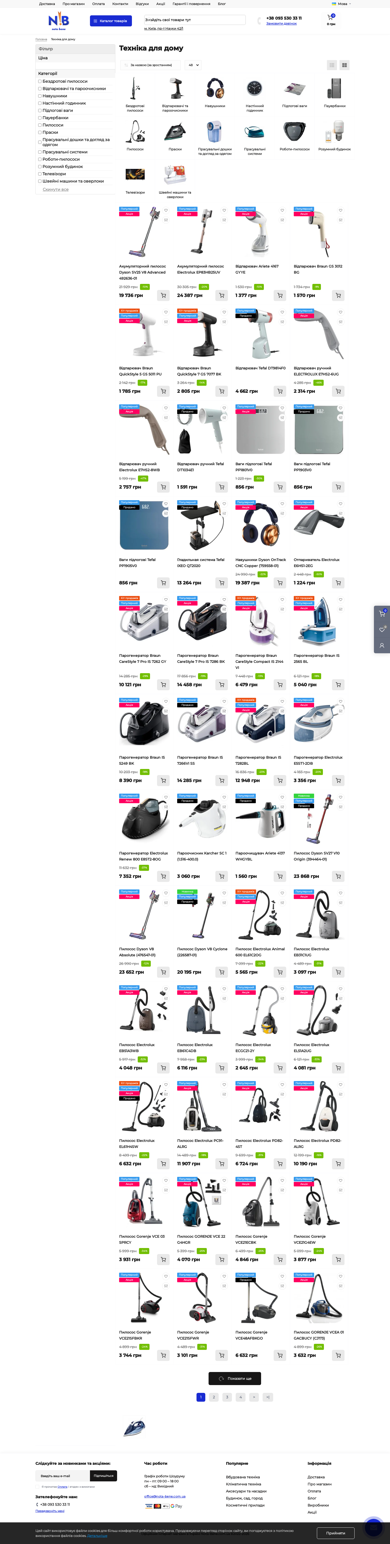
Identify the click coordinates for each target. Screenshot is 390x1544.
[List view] (332, 65)
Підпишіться (103, 1476)
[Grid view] (344, 65)
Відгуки (142, 4)
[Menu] (111, 20)
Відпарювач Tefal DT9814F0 (260, 368)
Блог (222, 4)
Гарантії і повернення (191, 4)
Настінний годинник (64, 103)
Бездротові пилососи (64, 81)
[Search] (149, 20)
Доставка (47, 4)
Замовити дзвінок (281, 23)
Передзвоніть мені (49, 1511)
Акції (160, 4)
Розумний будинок (62, 166)
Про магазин (74, 4)
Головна (41, 39)
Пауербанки (55, 117)
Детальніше (97, 1536)
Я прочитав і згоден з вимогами (68, 1487)
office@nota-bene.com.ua (164, 1496)
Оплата (98, 4)
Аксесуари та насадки (246, 1491)
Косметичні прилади (245, 1505)
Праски (50, 132)
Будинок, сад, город (244, 1498)
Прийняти (335, 1533)
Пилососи (52, 125)
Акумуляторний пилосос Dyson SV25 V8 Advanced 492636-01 (142, 272)
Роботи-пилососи (61, 159)
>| (267, 1397)
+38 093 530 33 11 (284, 18)
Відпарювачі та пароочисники (74, 88)
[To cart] (163, 295)
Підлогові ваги (57, 110)
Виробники (318, 1505)
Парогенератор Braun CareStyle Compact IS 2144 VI (259, 661)
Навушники (54, 96)
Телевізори (54, 173)
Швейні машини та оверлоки (73, 181)
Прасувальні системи (64, 152)
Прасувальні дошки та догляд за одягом (76, 142)
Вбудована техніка (243, 1477)
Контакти (120, 4)
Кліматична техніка (243, 1484)
